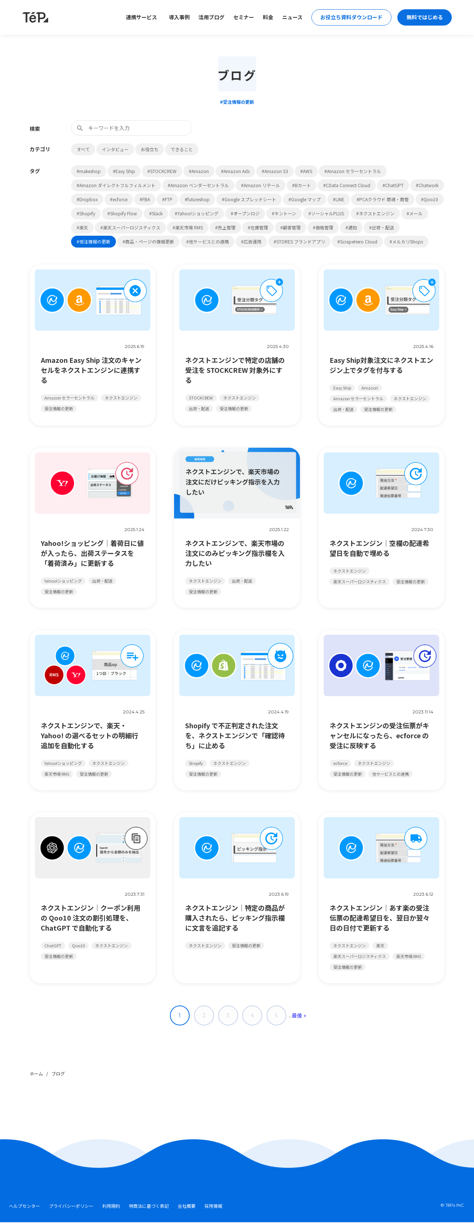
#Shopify (86, 213)
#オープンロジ (245, 213)
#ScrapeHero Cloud (357, 241)
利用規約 (111, 1207)
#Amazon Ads (235, 171)
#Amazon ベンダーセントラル (198, 185)
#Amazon (199, 171)
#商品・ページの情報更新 (148, 241)
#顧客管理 (290, 227)
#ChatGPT (393, 185)
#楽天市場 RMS (188, 227)
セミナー (241, 17)
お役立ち (149, 149)
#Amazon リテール (260, 185)
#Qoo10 (429, 199)
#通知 (351, 227)
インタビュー (115, 149)
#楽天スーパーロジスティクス (130, 227)
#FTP (167, 199)
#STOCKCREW (162, 171)
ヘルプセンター (24, 1207)
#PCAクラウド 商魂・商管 (383, 199)
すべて (83, 149)
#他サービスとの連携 (207, 241)
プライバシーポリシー (71, 1207)
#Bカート (301, 185)
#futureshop (197, 199)
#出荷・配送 (381, 227)
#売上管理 (225, 227)
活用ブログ (209, 17)
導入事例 (176, 17)
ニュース (290, 17)
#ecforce (118, 199)
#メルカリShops (406, 241)
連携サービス (138, 17)
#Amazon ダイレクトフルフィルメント (116, 185)
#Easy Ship (124, 171)
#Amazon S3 (275, 171)
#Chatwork (427, 185)
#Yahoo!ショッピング (196, 213)
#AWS (306, 171)
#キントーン (284, 213)
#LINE (338, 199)
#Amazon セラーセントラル (352, 171)
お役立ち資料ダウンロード (349, 17)
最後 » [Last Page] (301, 1015)
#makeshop (89, 171)
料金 (265, 17)
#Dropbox (87, 199)
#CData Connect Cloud (346, 185)
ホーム (36, 1074)
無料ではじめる (424, 17)
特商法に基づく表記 (149, 1207)
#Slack (156, 213)
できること (182, 149)
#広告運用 (251, 241)
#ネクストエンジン (375, 213)
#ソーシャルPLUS (326, 213)
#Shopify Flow (122, 213)
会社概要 (187, 1207)
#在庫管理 (258, 227)
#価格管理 (323, 227)
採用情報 (213, 1207)
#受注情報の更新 (93, 241)
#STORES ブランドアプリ (299, 241)
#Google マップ (304, 199)
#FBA (145, 199)
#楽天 (82, 227)
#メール (415, 213)
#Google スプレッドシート (249, 199)
